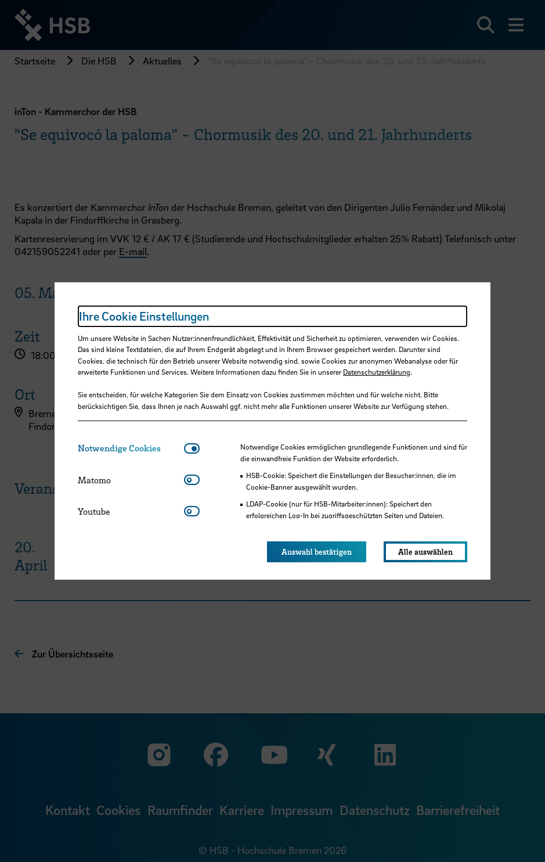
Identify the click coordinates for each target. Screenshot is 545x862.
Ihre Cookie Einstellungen (144, 316)
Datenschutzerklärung (376, 371)
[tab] (131, 448)
